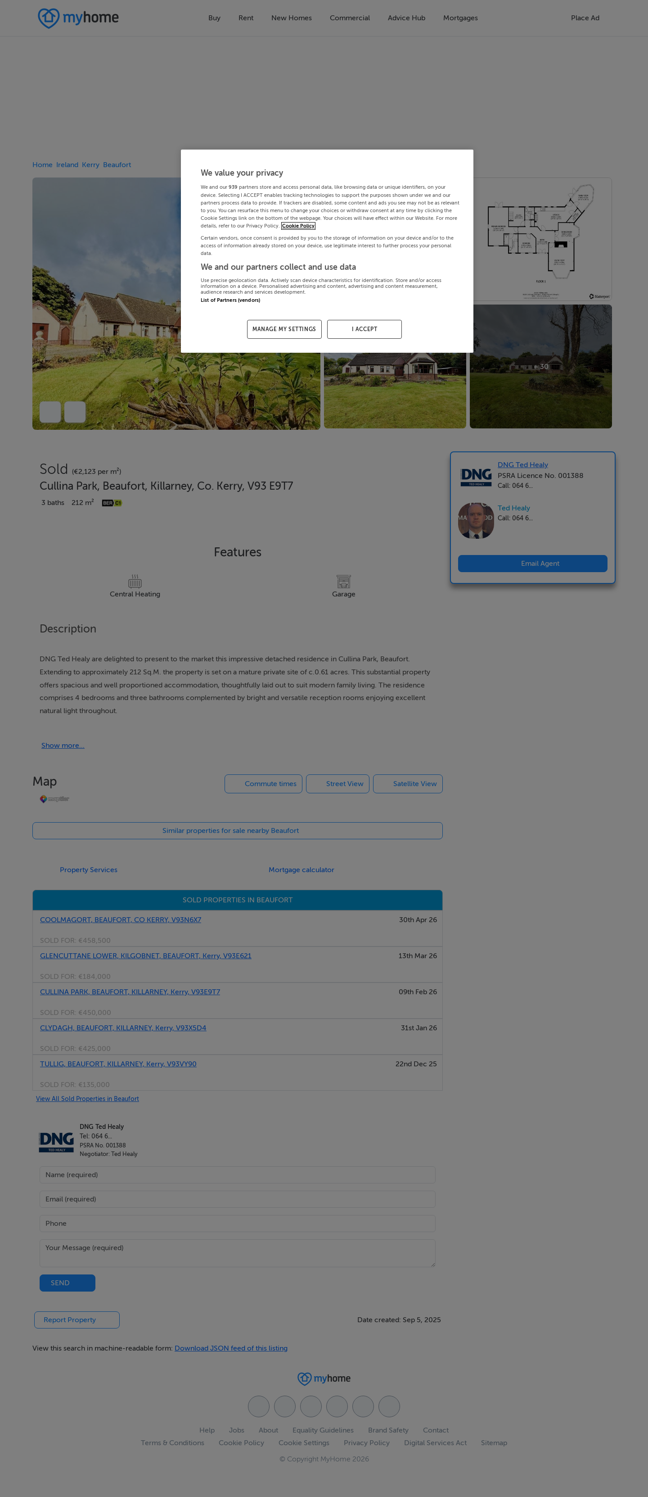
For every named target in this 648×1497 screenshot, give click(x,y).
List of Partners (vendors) (230, 300)
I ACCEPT (365, 329)
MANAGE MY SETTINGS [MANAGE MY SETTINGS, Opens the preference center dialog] (284, 329)
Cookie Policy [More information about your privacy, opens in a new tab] (298, 226)
